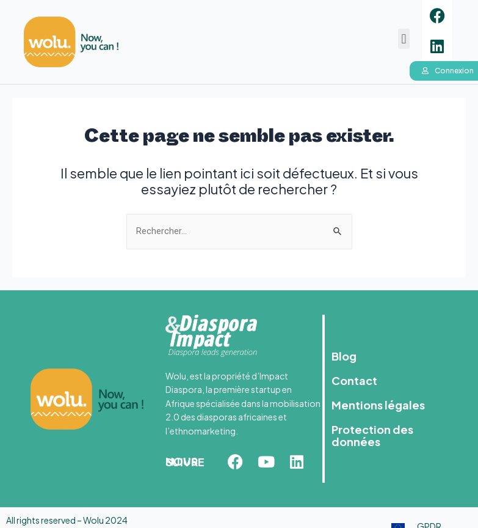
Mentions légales (378, 405)
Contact (354, 380)
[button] (404, 39)
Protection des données (372, 435)
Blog (344, 356)
